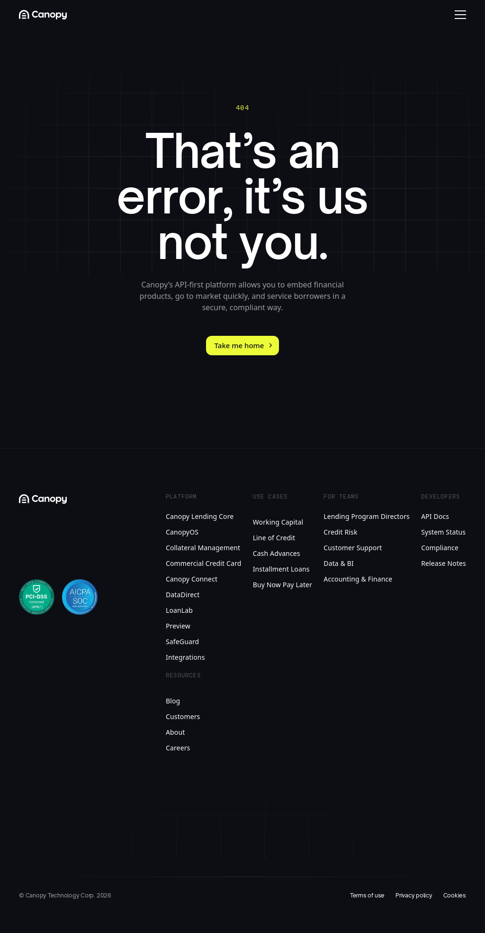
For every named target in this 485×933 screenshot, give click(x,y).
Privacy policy (413, 895)
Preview (178, 625)
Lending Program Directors (366, 516)
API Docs (435, 516)
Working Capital (278, 522)
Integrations (185, 657)
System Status (443, 531)
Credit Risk (340, 531)
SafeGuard (182, 641)
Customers (183, 716)
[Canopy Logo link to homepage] (43, 14)
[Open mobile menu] (460, 14)
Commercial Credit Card (203, 563)
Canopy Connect (191, 578)
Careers (178, 747)
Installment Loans (281, 568)
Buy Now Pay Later (282, 584)
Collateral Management (203, 547)
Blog (173, 700)
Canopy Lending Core (200, 516)
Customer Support (352, 547)
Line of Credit (274, 537)
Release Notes (443, 563)
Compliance (439, 547)
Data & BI (338, 563)
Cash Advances (276, 553)
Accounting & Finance (357, 578)
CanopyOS (182, 531)
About (175, 732)
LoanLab (179, 610)
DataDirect (182, 594)
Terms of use (367, 895)
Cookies (454, 895)
